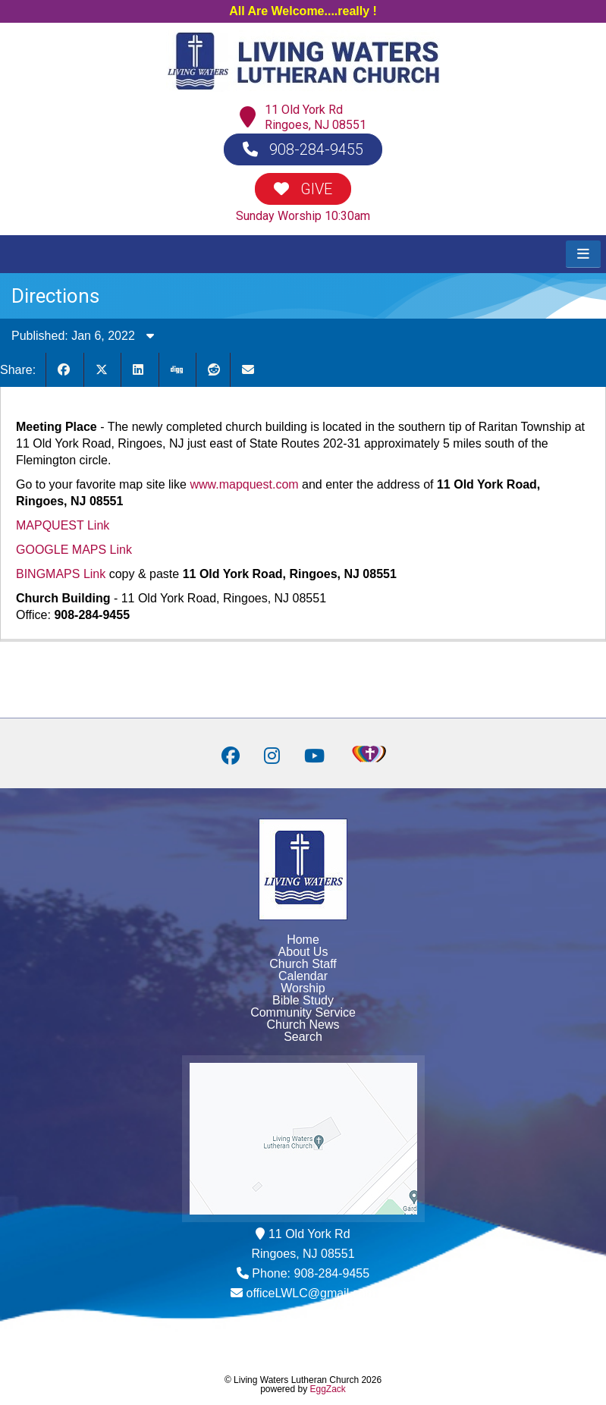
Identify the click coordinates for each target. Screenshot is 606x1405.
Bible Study (303, 1000)
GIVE (303, 189)
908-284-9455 (303, 149)
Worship (303, 988)
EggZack (328, 1389)
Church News (302, 1024)
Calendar (303, 976)
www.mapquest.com (244, 484)
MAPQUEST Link (62, 525)
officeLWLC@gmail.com (310, 1293)
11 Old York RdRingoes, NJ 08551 (315, 117)
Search (303, 1036)
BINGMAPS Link (60, 573)
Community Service (303, 1012)
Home (303, 939)
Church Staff (303, 963)
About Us (303, 951)
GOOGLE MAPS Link (74, 549)
